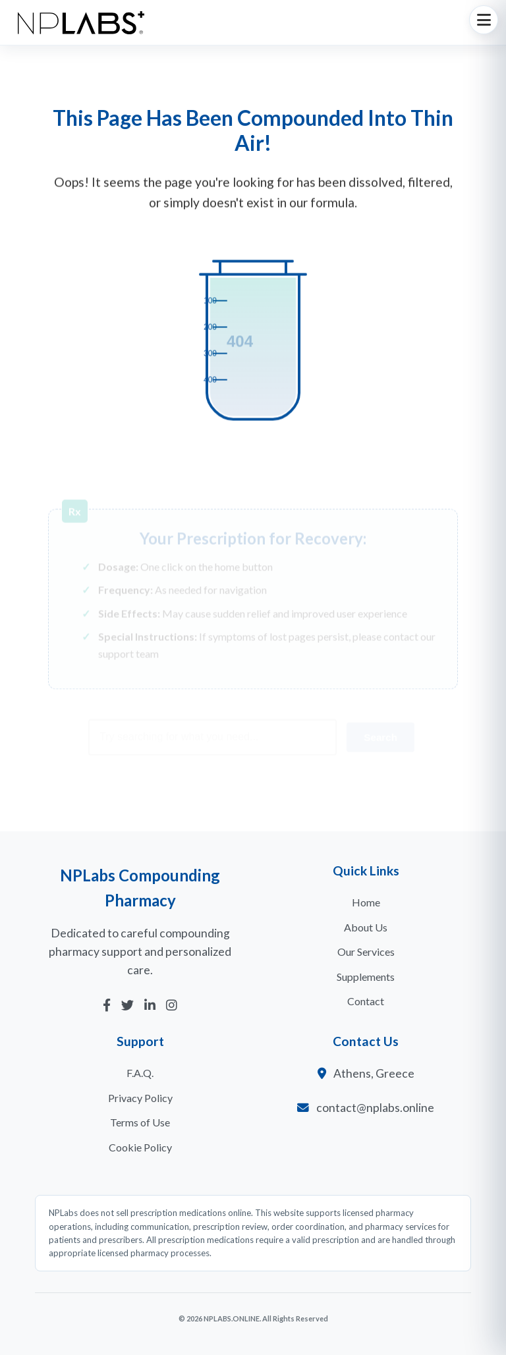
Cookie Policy (140, 1147)
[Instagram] (171, 1005)
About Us (365, 927)
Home (366, 902)
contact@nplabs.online (375, 1108)
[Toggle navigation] (483, 19)
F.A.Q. (140, 1072)
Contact (365, 1001)
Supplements (366, 976)
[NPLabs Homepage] (81, 22)
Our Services (366, 951)
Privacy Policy (140, 1098)
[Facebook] (107, 1005)
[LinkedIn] (149, 1005)
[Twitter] (127, 1005)
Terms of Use (140, 1122)
